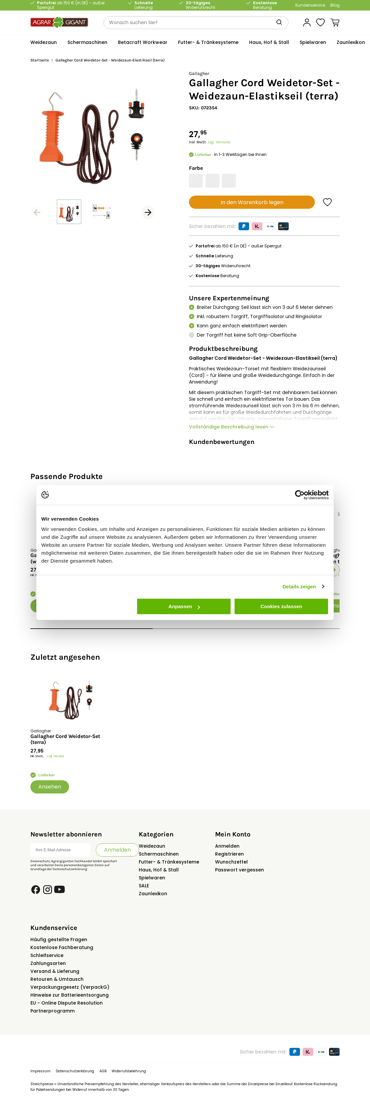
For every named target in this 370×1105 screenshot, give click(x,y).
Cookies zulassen (281, 606)
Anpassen (184, 606)
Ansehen (49, 787)
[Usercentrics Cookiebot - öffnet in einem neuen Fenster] (300, 495)
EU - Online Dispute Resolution (66, 1003)
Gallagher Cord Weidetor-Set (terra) (65, 739)
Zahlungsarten (48, 963)
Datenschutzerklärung (70, 869)
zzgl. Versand (218, 142)
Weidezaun (152, 846)
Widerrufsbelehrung (129, 1071)
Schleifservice (46, 955)
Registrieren (229, 854)
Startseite (39, 60)
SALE (144, 885)
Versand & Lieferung (54, 971)
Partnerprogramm (52, 1011)
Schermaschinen (159, 854)
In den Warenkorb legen (252, 202)
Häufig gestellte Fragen (58, 939)
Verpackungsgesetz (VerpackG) (69, 987)
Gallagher (199, 73)
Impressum (40, 1071)
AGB (102, 1071)
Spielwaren (152, 877)
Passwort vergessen (239, 869)
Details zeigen (299, 586)
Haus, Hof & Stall (159, 869)
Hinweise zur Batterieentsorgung (69, 995)
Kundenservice (310, 5)
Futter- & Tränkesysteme (169, 862)
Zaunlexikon (153, 893)
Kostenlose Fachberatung (61, 947)
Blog (335, 5)
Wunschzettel (231, 862)
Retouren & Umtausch (57, 979)
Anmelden (117, 850)
